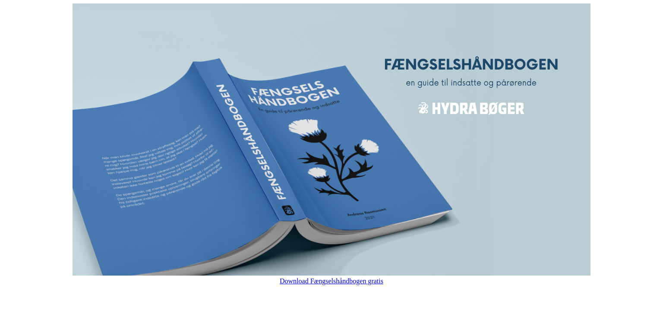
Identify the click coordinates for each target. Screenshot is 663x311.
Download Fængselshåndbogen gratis (331, 281)
